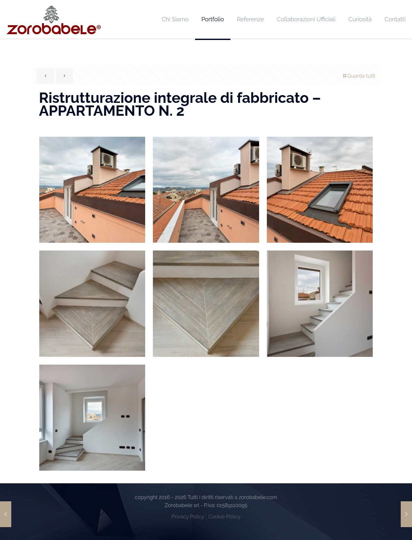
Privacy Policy (188, 517)
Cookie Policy (224, 517)
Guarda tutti (358, 76)
